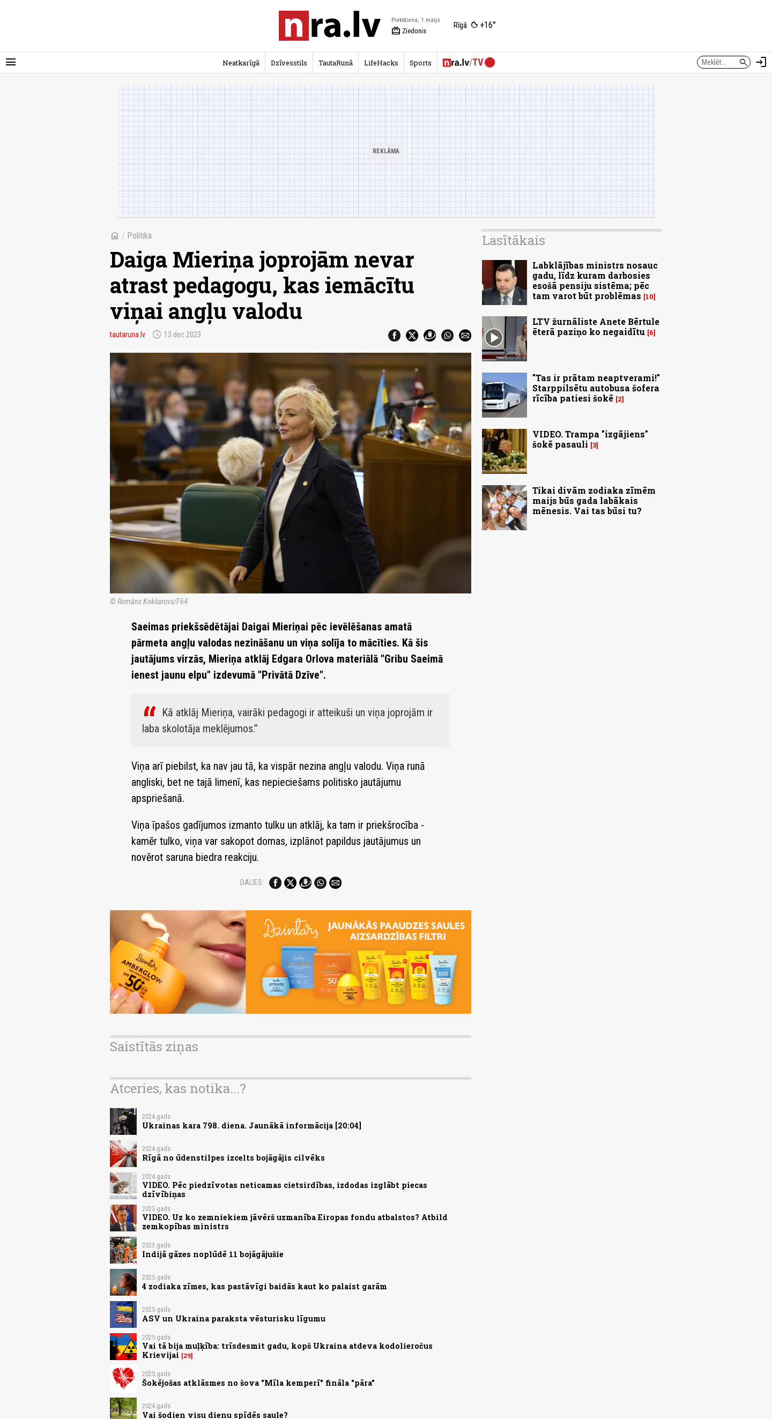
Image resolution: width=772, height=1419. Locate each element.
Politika (139, 236)
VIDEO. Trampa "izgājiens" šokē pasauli (590, 439)
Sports (421, 62)
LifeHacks (381, 62)
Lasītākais (513, 240)
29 (187, 1355)
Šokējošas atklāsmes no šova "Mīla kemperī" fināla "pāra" (258, 1383)
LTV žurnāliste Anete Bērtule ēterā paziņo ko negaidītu (595, 326)
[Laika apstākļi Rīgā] (475, 26)
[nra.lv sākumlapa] (330, 26)
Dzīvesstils (289, 62)
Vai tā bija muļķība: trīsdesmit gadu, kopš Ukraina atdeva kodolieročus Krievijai (287, 1350)
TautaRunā (335, 62)
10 (649, 297)
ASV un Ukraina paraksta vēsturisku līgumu (233, 1318)
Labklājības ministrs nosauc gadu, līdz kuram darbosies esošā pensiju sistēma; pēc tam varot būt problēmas (595, 280)
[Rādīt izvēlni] (10, 62)
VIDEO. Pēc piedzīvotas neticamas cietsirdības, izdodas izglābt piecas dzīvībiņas (284, 1189)
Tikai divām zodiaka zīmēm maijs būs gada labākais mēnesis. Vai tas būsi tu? (594, 500)
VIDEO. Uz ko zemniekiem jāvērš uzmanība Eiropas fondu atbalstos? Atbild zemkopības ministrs (295, 1221)
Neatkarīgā (240, 62)
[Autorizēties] (761, 62)
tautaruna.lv (127, 334)
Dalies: (252, 882)
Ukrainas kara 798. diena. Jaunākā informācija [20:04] (251, 1125)
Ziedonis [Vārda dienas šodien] (408, 31)
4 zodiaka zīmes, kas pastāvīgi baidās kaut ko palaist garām (264, 1286)
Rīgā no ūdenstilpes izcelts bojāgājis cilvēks (233, 1158)
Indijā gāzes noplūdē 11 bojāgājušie (213, 1254)
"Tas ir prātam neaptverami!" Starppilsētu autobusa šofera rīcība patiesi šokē (596, 388)
